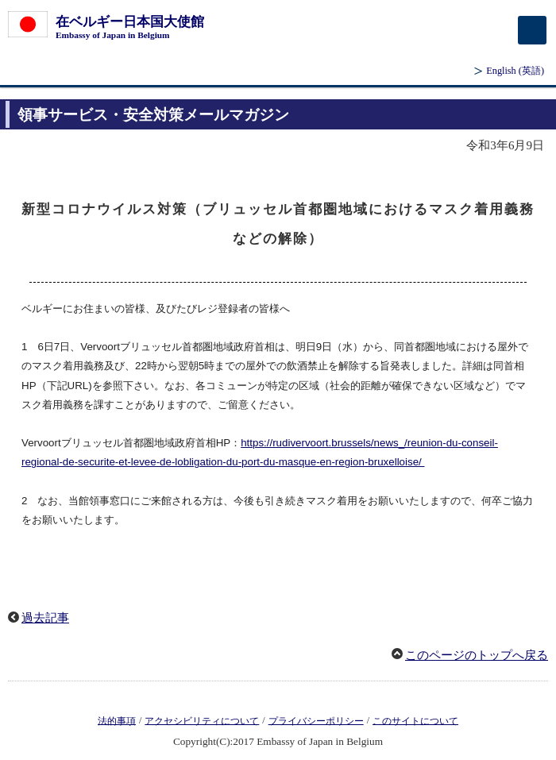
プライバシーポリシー (316, 720)
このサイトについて (415, 720)
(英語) (515, 70)
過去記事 (45, 617)
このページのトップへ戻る (476, 655)
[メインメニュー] (532, 30)
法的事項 (117, 720)
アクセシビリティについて (202, 720)
